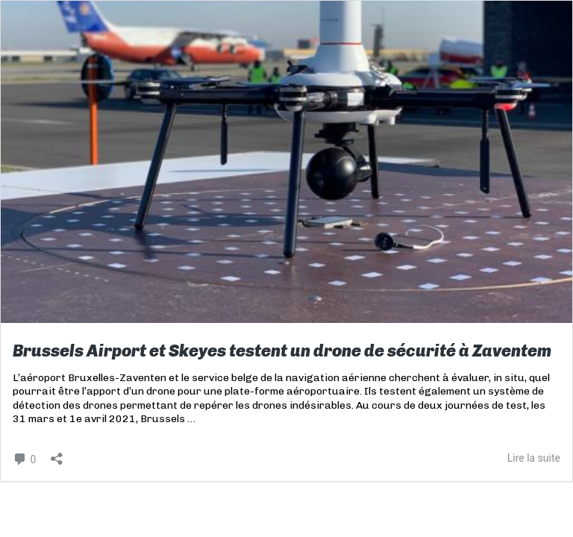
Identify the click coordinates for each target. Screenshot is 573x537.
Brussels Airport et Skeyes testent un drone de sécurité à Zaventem (282, 351)
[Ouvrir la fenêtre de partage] (56, 453)
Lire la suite (533, 458)
